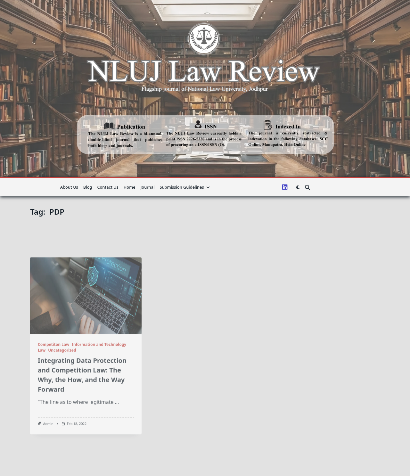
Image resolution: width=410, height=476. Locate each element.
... (117, 434)
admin (48, 456)
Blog (87, 187)
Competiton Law (53, 377)
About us (69, 187)
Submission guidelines (185, 187)
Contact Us (107, 187)
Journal (148, 187)
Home (129, 187)
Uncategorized (62, 382)
